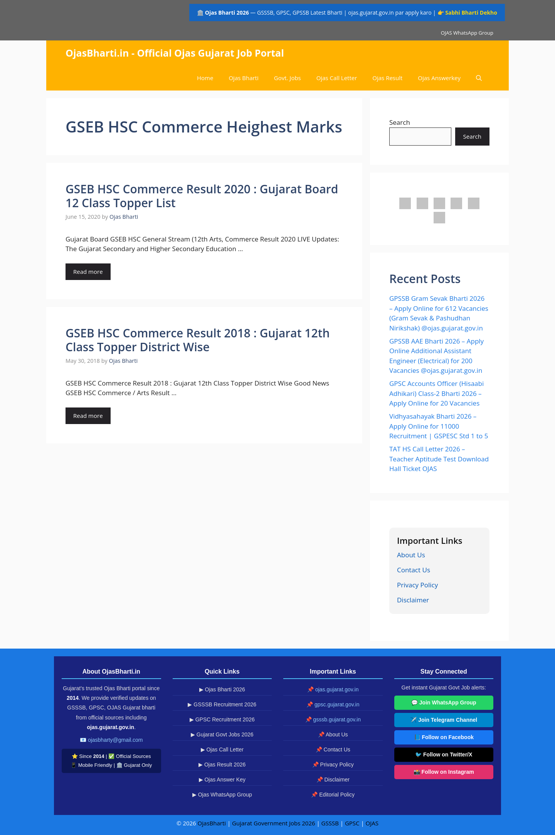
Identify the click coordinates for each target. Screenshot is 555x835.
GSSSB (330, 823)
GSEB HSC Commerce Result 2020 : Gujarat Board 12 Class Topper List (202, 196)
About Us (411, 554)
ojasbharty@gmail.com (115, 740)
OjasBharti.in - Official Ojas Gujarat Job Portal (175, 52)
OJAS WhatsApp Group (467, 32)
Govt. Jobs (287, 78)
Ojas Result (387, 78)
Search (399, 122)
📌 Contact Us (333, 749)
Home (205, 78)
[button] (478, 78)
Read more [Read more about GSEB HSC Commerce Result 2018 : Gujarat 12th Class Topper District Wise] (88, 415)
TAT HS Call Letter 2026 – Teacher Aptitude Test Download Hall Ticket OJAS (439, 458)
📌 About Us (333, 734)
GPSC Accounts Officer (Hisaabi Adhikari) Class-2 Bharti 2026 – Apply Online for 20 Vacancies (436, 393)
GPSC (352, 823)
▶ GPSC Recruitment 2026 (222, 719)
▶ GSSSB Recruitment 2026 (222, 704)
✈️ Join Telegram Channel (443, 720)
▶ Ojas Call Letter (222, 749)
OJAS (372, 823)
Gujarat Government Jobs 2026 (273, 823)
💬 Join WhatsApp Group (443, 702)
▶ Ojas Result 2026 (222, 764)
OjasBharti (212, 823)
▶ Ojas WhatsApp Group (222, 794)
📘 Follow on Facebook (444, 737)
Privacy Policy (417, 584)
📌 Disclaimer (333, 779)
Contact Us (413, 569)
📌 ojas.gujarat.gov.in (332, 689)
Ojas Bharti (243, 78)
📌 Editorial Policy (333, 794)
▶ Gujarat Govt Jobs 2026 (222, 734)
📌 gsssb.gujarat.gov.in (333, 719)
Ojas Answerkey (439, 78)
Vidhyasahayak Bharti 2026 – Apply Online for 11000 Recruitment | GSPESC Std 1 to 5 (438, 426)
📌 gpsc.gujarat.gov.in (332, 704)
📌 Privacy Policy (333, 764)
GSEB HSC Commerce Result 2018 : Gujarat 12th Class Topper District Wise (198, 340)
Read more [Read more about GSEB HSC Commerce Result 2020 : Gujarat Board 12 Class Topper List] (88, 271)
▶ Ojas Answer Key (222, 779)
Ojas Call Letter (336, 78)
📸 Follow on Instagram (444, 772)
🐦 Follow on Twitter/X (443, 754)
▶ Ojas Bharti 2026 (222, 689)
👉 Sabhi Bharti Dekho (467, 12)
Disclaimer (413, 599)
